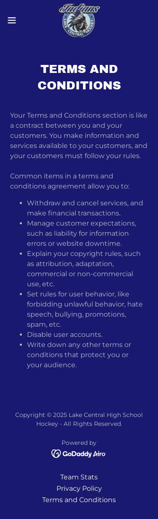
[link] (78, 20)
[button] (14, 20)
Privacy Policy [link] (79, 488)
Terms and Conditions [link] (79, 500)
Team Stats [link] (79, 477)
